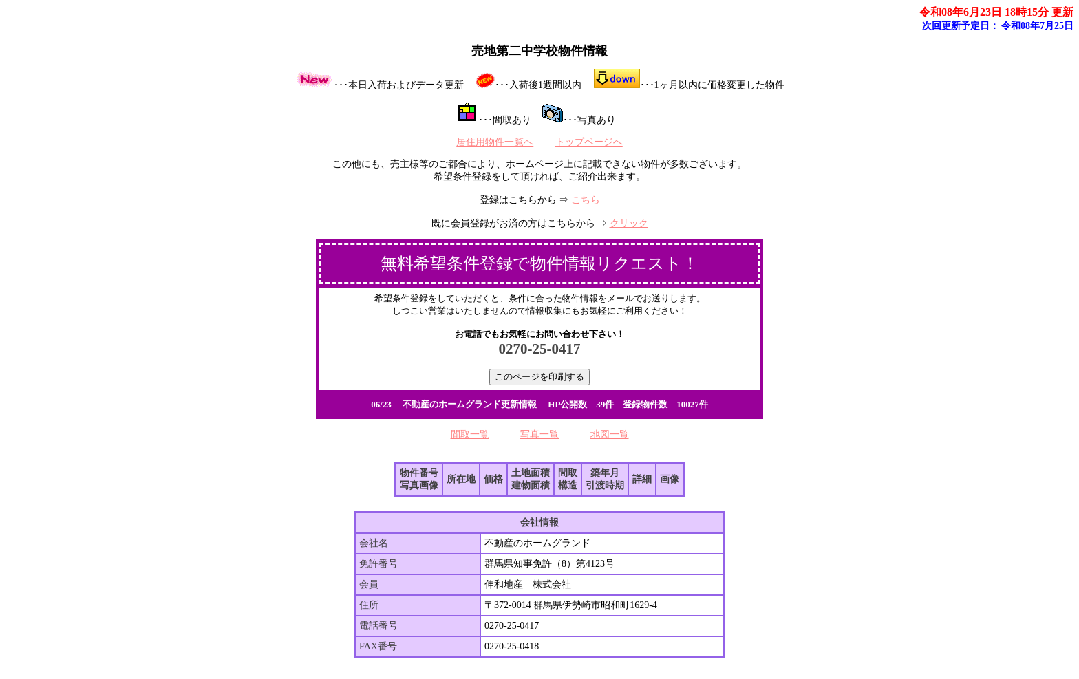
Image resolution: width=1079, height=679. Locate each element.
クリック (629, 223)
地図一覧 (609, 434)
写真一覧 (539, 434)
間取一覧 (470, 434)
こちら (585, 200)
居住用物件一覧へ (494, 142)
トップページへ (589, 142)
